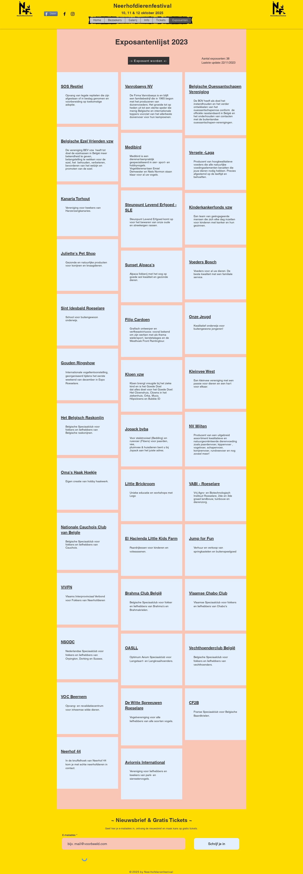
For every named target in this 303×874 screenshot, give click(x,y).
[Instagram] (72, 13)
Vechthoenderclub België (212, 648)
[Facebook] (64, 13)
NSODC (68, 642)
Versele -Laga (201, 152)
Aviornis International (145, 762)
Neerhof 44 (71, 751)
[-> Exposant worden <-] (148, 61)
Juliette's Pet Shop (78, 253)
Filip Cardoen (137, 319)
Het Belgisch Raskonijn (82, 417)
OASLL (131, 648)
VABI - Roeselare (204, 483)
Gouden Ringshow (78, 363)
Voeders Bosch (202, 262)
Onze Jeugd (200, 316)
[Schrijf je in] (216, 844)
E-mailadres (69, 835)
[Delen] (51, 13)
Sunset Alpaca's (140, 265)
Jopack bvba (136, 429)
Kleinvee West (202, 371)
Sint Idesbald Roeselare (83, 308)
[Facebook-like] (227, 24)
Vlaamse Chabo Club (208, 593)
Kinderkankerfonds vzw (210, 207)
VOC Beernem (74, 696)
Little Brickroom (140, 483)
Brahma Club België (143, 593)
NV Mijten (198, 426)
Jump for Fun (201, 538)
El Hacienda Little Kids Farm (151, 538)
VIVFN (66, 587)
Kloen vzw (134, 374)
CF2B (194, 702)
